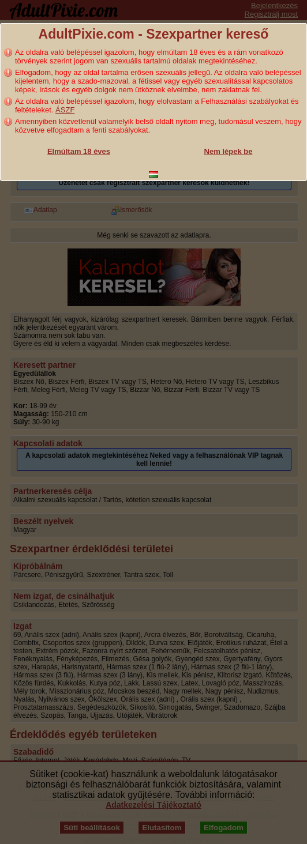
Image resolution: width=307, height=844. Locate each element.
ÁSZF (64, 110)
